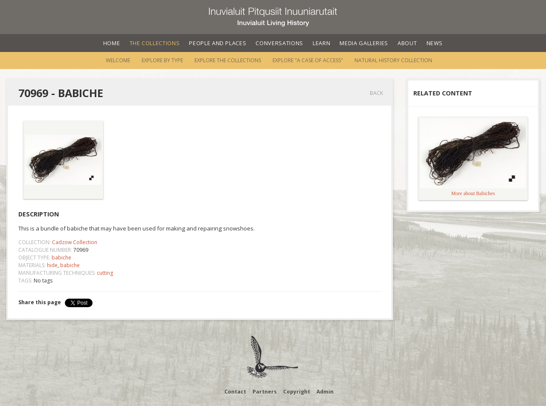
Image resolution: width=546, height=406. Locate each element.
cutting (105, 272)
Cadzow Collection (74, 242)
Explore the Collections (228, 60)
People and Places (217, 43)
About (407, 43)
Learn (321, 43)
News (435, 43)
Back (376, 93)
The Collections (155, 43)
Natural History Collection (393, 60)
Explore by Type (162, 60)
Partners (265, 391)
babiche (61, 257)
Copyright (296, 391)
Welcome (118, 60)
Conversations (279, 43)
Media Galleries (364, 43)
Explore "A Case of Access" (308, 60)
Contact (235, 391)
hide (52, 265)
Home (111, 43)
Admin (325, 391)
